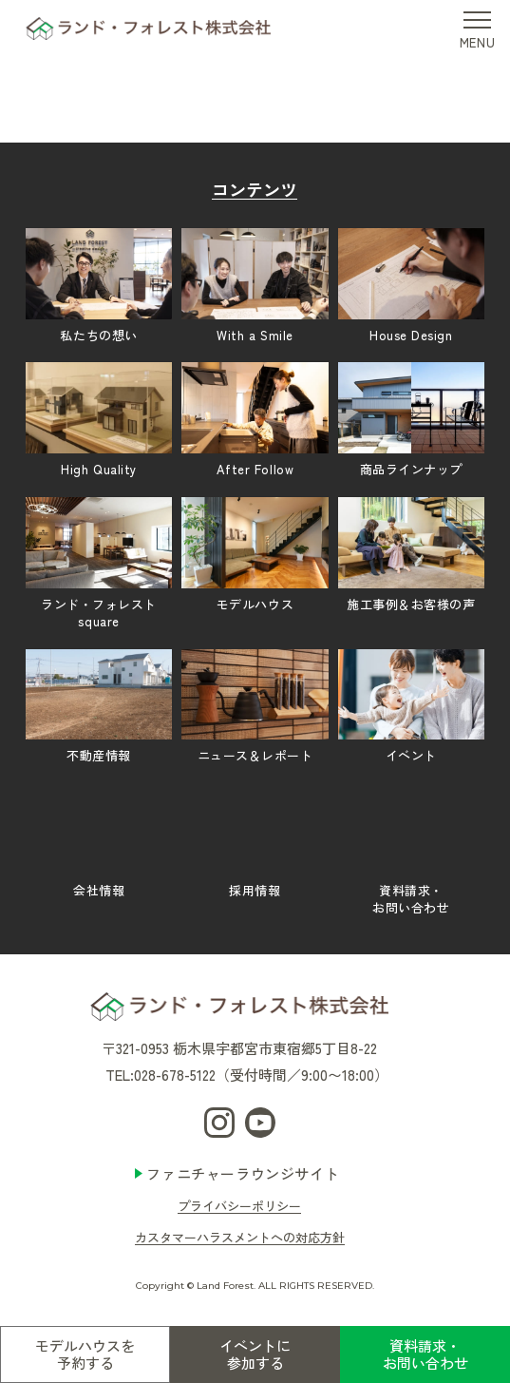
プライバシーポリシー (239, 1206)
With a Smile (254, 286)
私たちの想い (99, 286)
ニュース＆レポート (254, 707)
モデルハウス (254, 555)
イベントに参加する (255, 1354)
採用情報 (254, 841)
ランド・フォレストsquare (99, 563)
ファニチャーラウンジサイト (242, 1173)
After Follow (254, 420)
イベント (411, 707)
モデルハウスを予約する (85, 1354)
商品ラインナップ (411, 420)
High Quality (99, 420)
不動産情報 (99, 707)
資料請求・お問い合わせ (425, 1354)
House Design (411, 286)
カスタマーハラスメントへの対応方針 (240, 1237)
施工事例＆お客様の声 (411, 555)
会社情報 (99, 841)
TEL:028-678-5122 (160, 1075)
